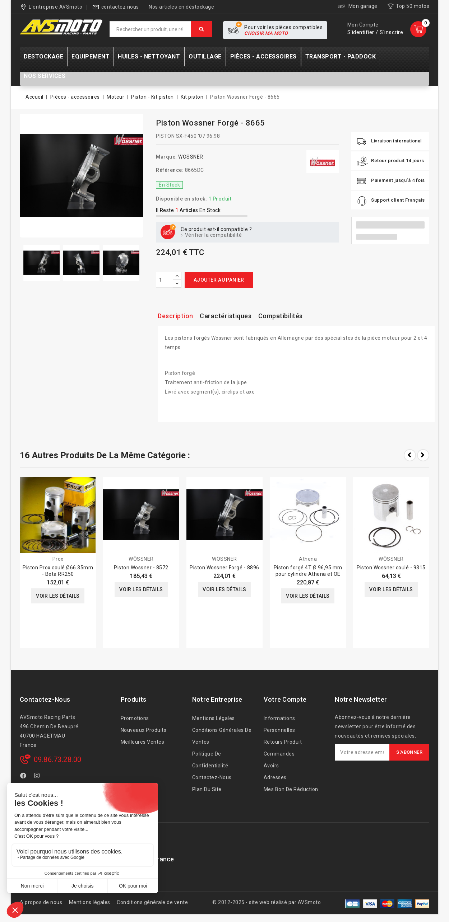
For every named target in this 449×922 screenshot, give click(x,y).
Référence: (170, 170)
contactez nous (120, 7)
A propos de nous (41, 902)
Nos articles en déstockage (181, 7)
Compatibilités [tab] (280, 316)
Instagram (37, 776)
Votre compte (285, 699)
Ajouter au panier (219, 280)
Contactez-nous (45, 699)
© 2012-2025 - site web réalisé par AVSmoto (266, 902)
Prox (58, 559)
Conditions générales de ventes (222, 736)
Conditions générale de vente (152, 902)
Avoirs (271, 765)
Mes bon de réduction (291, 789)
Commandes (279, 754)
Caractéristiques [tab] (225, 316)
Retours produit (283, 742)
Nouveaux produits (144, 730)
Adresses (275, 777)
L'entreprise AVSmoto (55, 7)
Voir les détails (57, 596)
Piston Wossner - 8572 (141, 567)
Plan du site (207, 789)
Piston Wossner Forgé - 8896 (224, 567)
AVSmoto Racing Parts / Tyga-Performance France (97, 859)
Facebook (24, 776)
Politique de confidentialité (210, 759)
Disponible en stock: (181, 199)
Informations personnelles (279, 724)
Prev (410, 455)
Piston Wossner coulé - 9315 (391, 567)
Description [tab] (175, 316)
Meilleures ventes (143, 742)
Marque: (166, 157)
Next (423, 455)
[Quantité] (164, 280)
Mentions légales (213, 718)
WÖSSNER (190, 157)
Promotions (135, 718)
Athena (308, 559)
